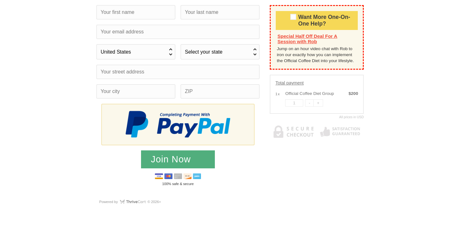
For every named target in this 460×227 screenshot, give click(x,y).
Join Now (172, 159)
